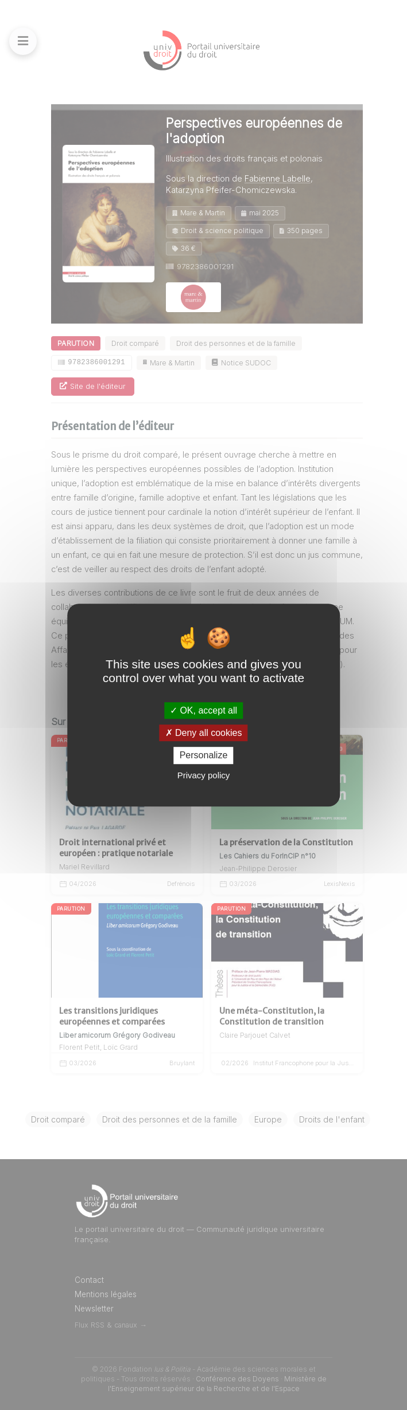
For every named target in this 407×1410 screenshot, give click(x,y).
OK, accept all (203, 710)
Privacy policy (203, 775)
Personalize (204, 756)
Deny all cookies (203, 733)
